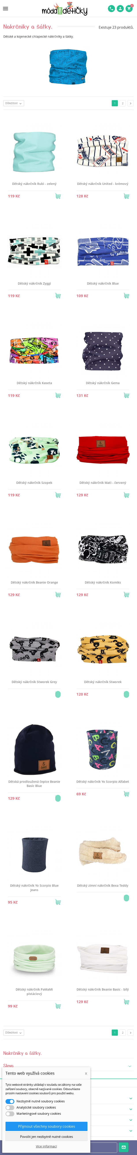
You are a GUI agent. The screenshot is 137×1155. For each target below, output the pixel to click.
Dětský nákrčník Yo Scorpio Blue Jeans (34, 887)
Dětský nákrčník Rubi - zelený (34, 184)
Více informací (46, 1146)
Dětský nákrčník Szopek (34, 483)
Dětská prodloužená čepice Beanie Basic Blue (34, 783)
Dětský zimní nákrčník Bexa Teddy (102, 885)
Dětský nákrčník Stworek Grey (34, 682)
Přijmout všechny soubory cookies (46, 1126)
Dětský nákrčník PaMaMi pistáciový (34, 991)
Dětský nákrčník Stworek (103, 682)
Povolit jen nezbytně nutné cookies (46, 1136)
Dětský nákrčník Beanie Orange (34, 582)
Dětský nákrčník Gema (103, 383)
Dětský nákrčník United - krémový (102, 184)
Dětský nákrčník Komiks (103, 582)
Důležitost (14, 103)
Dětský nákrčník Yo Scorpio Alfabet (102, 781)
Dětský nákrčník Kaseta (34, 383)
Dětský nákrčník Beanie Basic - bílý (103, 989)
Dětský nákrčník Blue (103, 283)
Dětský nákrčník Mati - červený (103, 483)
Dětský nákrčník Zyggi (34, 283)
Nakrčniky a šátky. (23, 1053)
